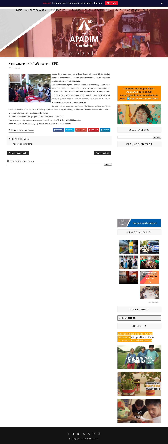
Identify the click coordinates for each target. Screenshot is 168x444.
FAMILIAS (77, 10)
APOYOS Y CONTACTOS (125, 10)
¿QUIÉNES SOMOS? (34, 10)
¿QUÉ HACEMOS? (58, 10)
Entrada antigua (102, 153)
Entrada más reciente (18, 153)
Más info (111, 3)
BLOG (145, 10)
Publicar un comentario (22, 144)
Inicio (19, 10)
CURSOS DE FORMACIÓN (97, 10)
